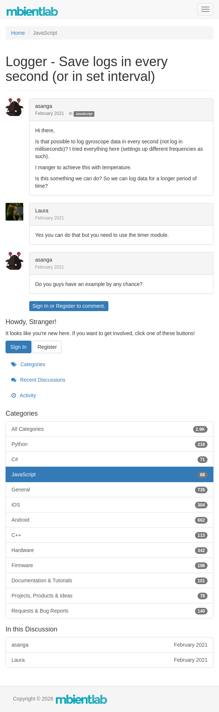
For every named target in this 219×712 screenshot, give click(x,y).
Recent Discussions (38, 380)
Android (109, 520)
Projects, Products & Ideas (109, 595)
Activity (23, 395)
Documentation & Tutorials (109, 580)
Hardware (109, 550)
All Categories (109, 429)
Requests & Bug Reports (109, 610)
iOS (109, 504)
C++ (109, 535)
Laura (41, 211)
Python (109, 444)
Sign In (40, 306)
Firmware (109, 565)
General (109, 489)
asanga (43, 106)
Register (65, 306)
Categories (28, 364)
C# (109, 459)
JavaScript (83, 114)
